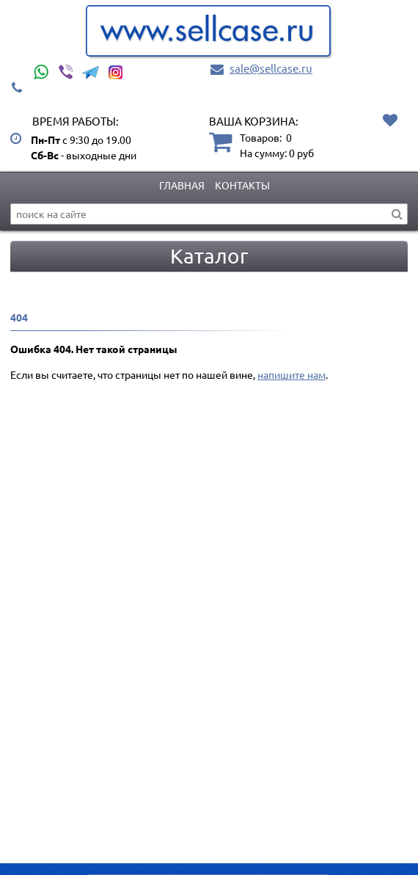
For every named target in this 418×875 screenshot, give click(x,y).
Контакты (242, 185)
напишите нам (291, 374)
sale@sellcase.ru (271, 68)
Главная (182, 185)
